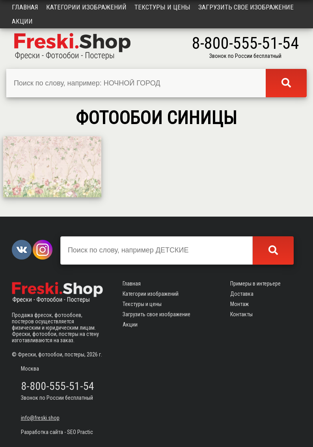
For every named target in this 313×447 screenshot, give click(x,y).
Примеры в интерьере (255, 283)
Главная (25, 7)
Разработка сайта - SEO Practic (57, 432)
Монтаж (239, 304)
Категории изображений (86, 7)
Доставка (241, 294)
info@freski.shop (40, 418)
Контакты (241, 314)
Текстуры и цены (162, 7)
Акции (22, 21)
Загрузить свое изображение (246, 7)
